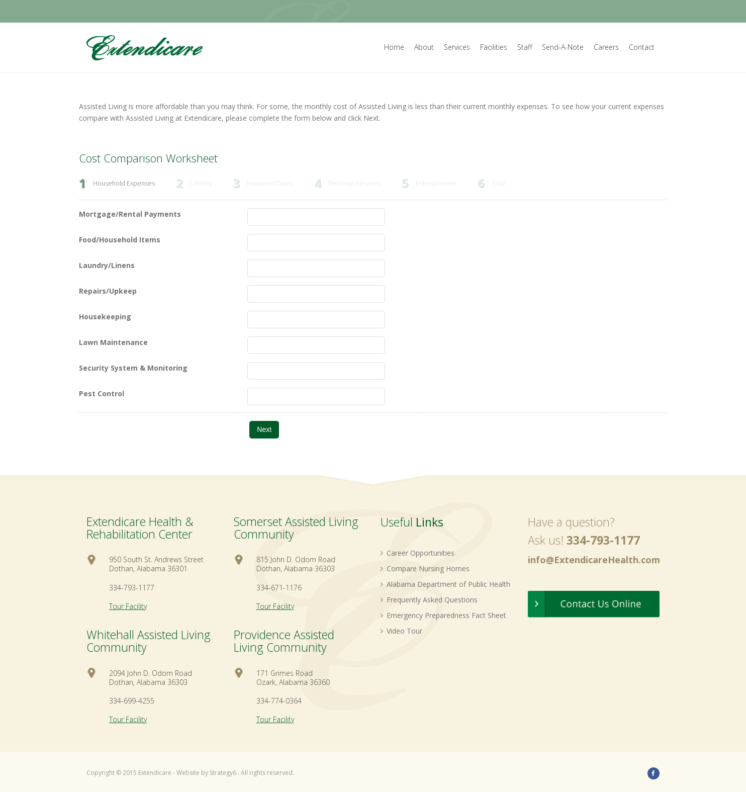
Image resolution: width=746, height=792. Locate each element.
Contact (642, 47)
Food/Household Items (119, 239)
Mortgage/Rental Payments (130, 214)
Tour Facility (128, 606)
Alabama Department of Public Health (445, 584)
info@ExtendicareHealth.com (594, 560)
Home (394, 47)
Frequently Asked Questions (429, 599)
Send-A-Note (563, 47)
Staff (524, 47)
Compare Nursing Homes (425, 568)
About (424, 47)
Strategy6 (223, 772)
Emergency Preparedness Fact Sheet (443, 615)
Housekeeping (105, 316)
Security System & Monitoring (133, 368)
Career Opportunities (417, 553)
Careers (606, 47)
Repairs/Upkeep (108, 291)
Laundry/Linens (107, 265)
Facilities (493, 47)
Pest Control (101, 393)
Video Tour (401, 631)
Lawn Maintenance (113, 342)
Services (457, 47)
